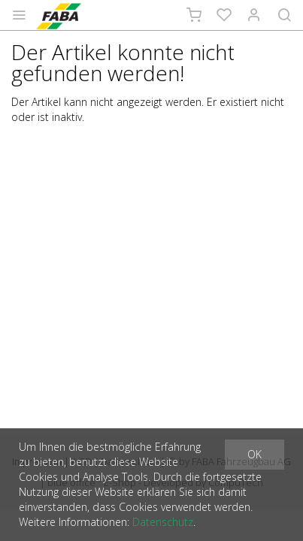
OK (254, 454)
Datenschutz (162, 522)
